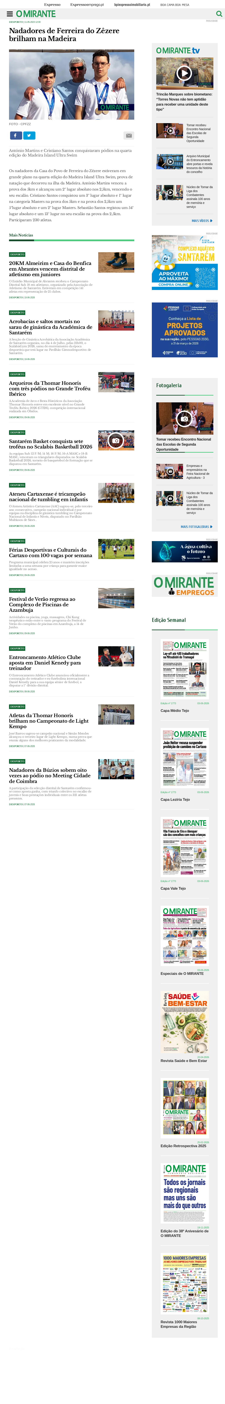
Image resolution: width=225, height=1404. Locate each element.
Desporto (16, 22)
